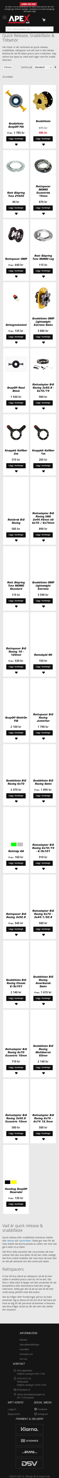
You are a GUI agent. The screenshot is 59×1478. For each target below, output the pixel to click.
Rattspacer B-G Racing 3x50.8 (16, 915)
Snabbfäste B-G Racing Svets (43, 782)
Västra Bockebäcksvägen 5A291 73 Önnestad (31, 1396)
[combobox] (29, 29)
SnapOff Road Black (16, 389)
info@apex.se (23, 1389)
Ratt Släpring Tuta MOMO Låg (43, 257)
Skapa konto (14, 1414)
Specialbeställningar (29, 1344)
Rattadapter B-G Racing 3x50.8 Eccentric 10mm (16, 1118)
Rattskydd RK (43, 654)
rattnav (10, 1240)
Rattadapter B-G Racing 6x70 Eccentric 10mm (16, 1052)
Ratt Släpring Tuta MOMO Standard (16, 585)
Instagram (43, 1414)
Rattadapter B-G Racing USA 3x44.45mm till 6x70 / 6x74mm (43, 518)
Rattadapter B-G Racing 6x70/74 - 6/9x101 (43, 848)
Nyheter (23, 1340)
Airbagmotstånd (16, 324)
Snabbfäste (43, 121)
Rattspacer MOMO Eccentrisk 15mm (43, 191)
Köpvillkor (24, 1349)
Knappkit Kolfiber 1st (43, 452)
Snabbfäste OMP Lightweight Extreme (43, 585)
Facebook (42, 1409)
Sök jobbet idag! (30, 11)
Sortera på (26, 67)
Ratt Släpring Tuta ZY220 (16, 194)
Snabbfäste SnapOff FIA (16, 125)
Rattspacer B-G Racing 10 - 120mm (16, 651)
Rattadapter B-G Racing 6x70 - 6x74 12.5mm (43, 1118)
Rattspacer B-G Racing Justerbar (43, 717)
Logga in (12, 1409)
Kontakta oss (26, 1354)
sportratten (25, 1240)
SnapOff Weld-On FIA (16, 719)
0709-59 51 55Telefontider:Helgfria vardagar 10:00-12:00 (31, 1381)
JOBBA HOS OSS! (28, 4)
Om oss (23, 1359)
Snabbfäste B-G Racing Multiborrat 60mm (43, 1050)
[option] (7, 844)
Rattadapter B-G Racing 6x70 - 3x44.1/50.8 (43, 914)
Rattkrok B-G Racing (16, 521)
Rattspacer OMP (16, 258)
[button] (16, 144)
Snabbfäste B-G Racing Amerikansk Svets (43, 981)
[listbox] (16, 845)
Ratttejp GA (16, 851)
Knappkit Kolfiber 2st (16, 452)
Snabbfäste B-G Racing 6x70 (16, 782)
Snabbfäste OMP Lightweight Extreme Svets (43, 321)
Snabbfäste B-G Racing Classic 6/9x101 (16, 983)
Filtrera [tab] (8, 67)
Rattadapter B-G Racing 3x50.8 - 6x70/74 (43, 387)
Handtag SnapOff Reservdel (16, 1190)
